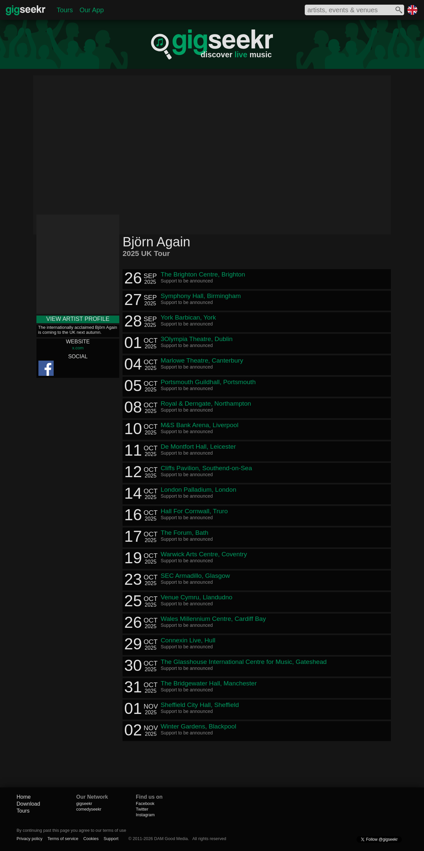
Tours (65, 10)
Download (28, 804)
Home (24, 797)
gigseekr (84, 803)
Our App (92, 10)
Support (111, 838)
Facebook (145, 803)
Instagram (145, 814)
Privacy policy (29, 838)
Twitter (142, 809)
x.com (78, 347)
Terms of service (62, 838)
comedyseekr (88, 809)
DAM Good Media (171, 838)
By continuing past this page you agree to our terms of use (71, 830)
